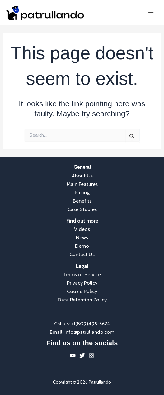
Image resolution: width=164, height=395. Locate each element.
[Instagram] (91, 355)
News (82, 237)
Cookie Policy (82, 291)
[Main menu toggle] (151, 13)
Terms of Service (82, 274)
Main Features (82, 184)
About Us (82, 175)
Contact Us (82, 254)
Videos (82, 229)
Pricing (82, 192)
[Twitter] (82, 355)
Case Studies (82, 209)
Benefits (82, 201)
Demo (82, 246)
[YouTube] (73, 355)
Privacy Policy (82, 283)
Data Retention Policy (82, 299)
